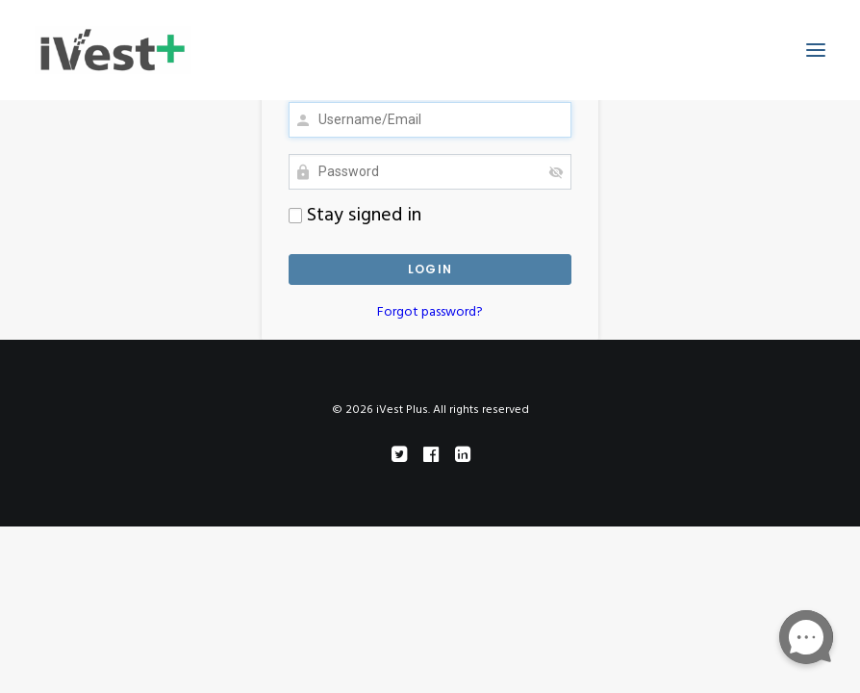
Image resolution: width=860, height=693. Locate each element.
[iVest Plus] (113, 50)
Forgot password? (430, 312)
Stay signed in (355, 215)
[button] (815, 50)
